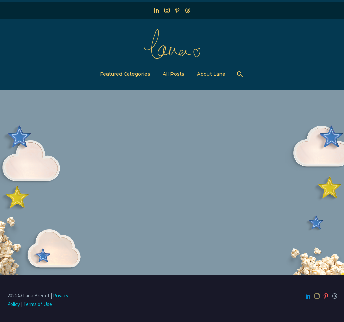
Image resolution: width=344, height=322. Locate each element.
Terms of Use (37, 304)
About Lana (211, 74)
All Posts (173, 74)
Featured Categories (125, 74)
